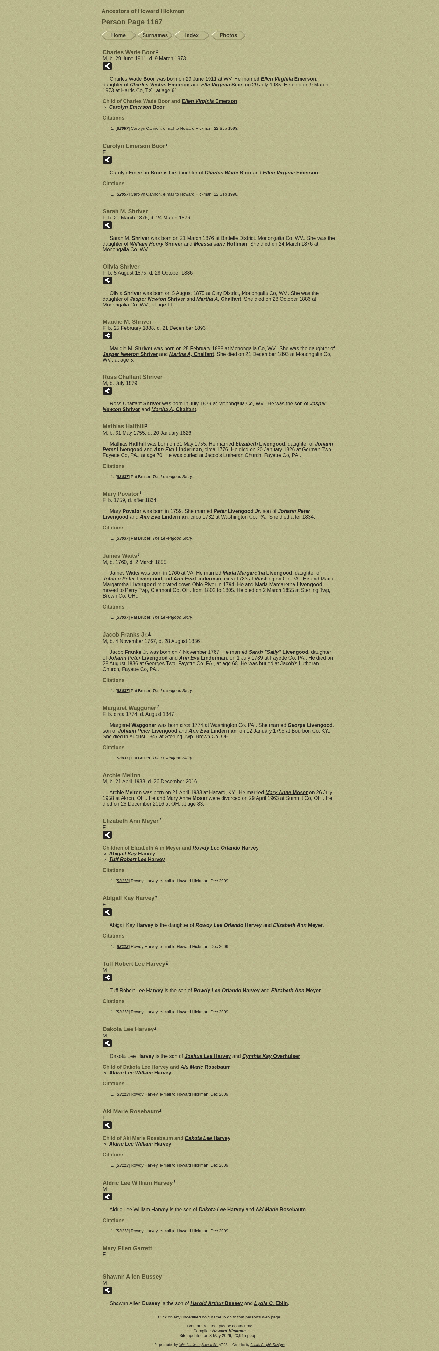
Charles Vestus (160, 84)
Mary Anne (287, 792)
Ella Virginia (221, 84)
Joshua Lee (208, 1056)
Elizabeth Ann (298, 925)
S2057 (123, 128)
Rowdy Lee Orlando (226, 848)
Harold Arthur (216, 1303)
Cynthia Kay (271, 1056)
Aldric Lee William (140, 1072)
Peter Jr (237, 511)
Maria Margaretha (257, 573)
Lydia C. (271, 1303)
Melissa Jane (220, 244)
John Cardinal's (190, 1345)
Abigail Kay (132, 853)
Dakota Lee (207, 1138)
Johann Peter (132, 578)
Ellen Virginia (288, 79)
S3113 (123, 880)
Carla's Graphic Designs (267, 1345)
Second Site (209, 1345)
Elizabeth (260, 444)
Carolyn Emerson (137, 107)
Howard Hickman (228, 1330)
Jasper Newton (157, 299)
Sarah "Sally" (278, 652)
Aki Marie (205, 1067)
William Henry (156, 244)
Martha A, (218, 299)
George (309, 725)
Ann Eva (178, 449)
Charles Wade (228, 172)
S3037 (123, 476)
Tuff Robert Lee (137, 859)
